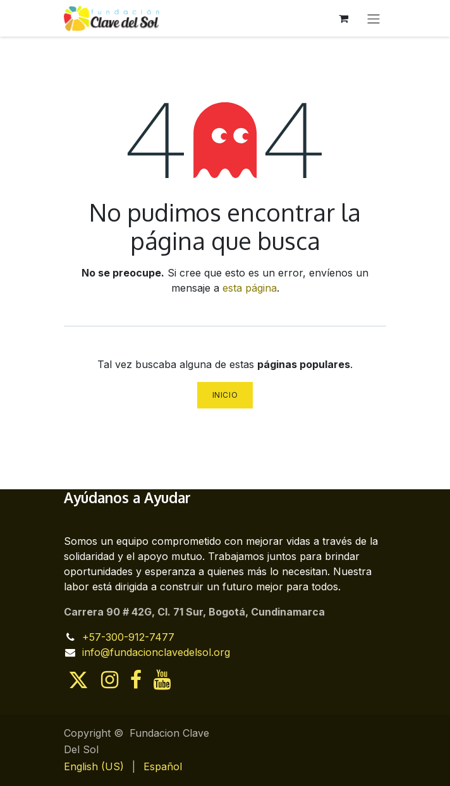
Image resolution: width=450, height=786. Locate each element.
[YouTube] (162, 680)
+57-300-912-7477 (128, 637)
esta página (249, 288)
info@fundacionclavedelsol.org (156, 652)
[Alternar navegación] (373, 18)
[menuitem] (94, 766)
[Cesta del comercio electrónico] (343, 18)
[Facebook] (136, 680)
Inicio (225, 395)
